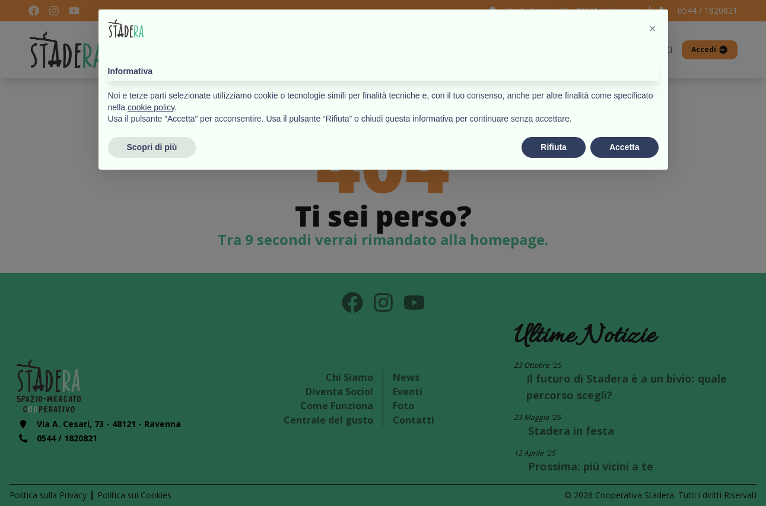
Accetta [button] (624, 473)
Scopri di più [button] (152, 473)
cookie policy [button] (151, 433)
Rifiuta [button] (554, 473)
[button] (652, 355)
